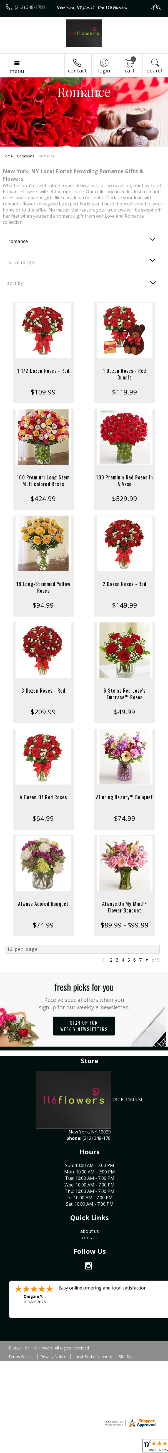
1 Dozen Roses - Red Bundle (124, 374)
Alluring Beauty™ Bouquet (124, 797)
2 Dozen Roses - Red (125, 583)
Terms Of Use (21, 1356)
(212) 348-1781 (30, 7)
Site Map (127, 1356)
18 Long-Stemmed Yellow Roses (43, 587)
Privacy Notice (53, 1356)
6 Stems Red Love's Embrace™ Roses (125, 694)
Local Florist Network (92, 1356)
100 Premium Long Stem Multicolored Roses (43, 480)
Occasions (25, 156)
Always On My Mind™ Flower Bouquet (124, 907)
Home (8, 156)
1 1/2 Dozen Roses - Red (43, 370)
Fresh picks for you (84, 995)
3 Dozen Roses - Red (43, 690)
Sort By (15, 283)
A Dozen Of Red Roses (43, 797)
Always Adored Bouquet (43, 903)
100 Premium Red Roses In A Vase (124, 480)
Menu (16, 71)
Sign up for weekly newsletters (84, 1026)
